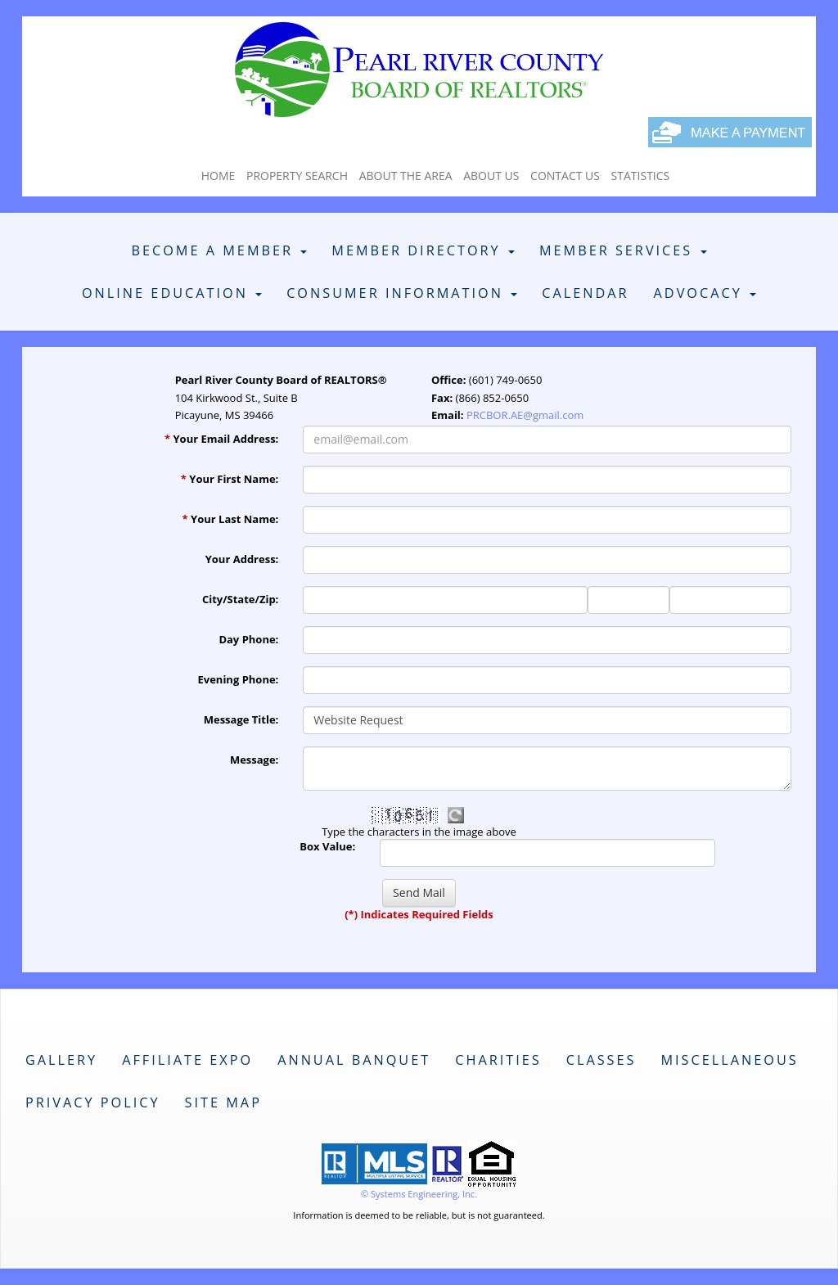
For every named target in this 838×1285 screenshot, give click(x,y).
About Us (491, 175)
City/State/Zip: (240, 599)
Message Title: (241, 719)
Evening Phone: (238, 679)
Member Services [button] (623, 250)
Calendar (585, 293)
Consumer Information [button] (401, 293)
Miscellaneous (729, 1060)
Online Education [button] (172, 293)
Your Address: (242, 559)
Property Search (297, 175)
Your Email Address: (221, 438)
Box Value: (327, 846)
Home (218, 175)
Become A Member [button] (219, 250)
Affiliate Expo (187, 1060)
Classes (601, 1060)
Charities (498, 1060)
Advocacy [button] (705, 293)
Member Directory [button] (423, 250)
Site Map (223, 1102)
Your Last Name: (230, 519)
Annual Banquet (353, 1060)
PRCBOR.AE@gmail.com (524, 415)
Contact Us (565, 175)
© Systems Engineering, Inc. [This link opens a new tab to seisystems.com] (419, 1194)
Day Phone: (248, 639)
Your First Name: (230, 478)
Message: (254, 759)
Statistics (640, 175)
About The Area (406, 175)
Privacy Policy (92, 1102)
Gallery (61, 1060)
